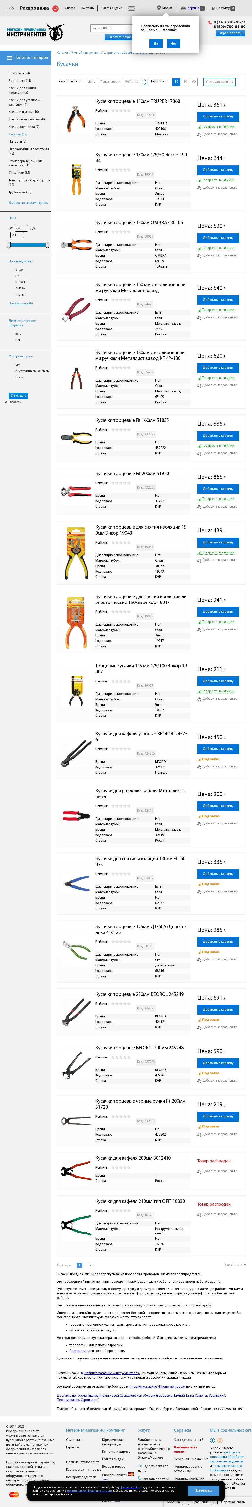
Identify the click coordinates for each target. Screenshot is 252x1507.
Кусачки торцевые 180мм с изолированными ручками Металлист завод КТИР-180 (140, 355)
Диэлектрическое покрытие (22, 323)
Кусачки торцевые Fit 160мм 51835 (132, 420)
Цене (91, 81)
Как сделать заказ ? (188, 1440)
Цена (12, 218)
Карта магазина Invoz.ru (84, 1470)
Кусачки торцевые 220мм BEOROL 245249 (139, 994)
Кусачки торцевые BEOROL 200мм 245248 (139, 1048)
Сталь (19, 377)
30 (176, 81)
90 (194, 81)
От (10, 228)
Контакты (87, 8)
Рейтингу (131, 81)
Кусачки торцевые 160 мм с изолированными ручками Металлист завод (140, 287)
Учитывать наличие (219, 81)
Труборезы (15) (20, 192)
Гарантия (73, 1447)
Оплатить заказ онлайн (126, 37)
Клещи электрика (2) (24, 127)
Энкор (19, 270)
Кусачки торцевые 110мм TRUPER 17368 (137, 101)
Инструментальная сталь (32, 371)
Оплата (70, 8)
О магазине (74, 1440)
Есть (18, 333)
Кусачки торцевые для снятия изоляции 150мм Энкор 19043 (140, 530)
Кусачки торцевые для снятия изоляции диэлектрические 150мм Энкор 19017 (141, 599)
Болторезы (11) (20, 81)
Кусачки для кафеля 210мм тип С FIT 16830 (140, 1201)
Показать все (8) (21, 303)
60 (185, 81)
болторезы (77, 1351)
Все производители (81, 1477)
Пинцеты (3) (17, 142)
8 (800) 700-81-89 (229, 27)
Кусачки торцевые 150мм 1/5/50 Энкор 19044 (141, 158)
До (32, 228)
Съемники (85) (19, 173)
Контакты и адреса (116, 1452)
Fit (17, 276)
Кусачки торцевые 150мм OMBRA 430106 (139, 222)
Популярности (110, 81)
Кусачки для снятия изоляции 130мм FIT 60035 (140, 861)
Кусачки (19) (18, 134)
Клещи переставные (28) (27, 119)
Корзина (193, 8)
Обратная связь (230, 33)
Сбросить (13, 402)
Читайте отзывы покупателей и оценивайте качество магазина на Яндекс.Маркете (154, 1449)
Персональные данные (191, 1459)
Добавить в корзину (218, 116)
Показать (18, 395)
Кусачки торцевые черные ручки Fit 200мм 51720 (141, 1104)
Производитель (21, 261)
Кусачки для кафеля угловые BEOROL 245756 (141, 737)
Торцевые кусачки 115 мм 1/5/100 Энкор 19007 (141, 669)
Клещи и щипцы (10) (24, 112)
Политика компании (189, 1478)
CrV (17, 364)
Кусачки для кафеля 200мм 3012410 (133, 1158)
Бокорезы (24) (19, 73)
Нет (17, 340)
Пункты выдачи (111, 8)
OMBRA (20, 288)
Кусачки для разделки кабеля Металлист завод (140, 794)
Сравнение (200, 1502)
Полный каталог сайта (82, 1462)
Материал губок (21, 356)
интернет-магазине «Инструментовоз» (112, 1373)
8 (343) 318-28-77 (229, 22)
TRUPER (20, 294)
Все (91, 1265)
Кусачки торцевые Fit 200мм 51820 (132, 473)
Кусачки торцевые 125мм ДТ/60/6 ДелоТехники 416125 (141, 929)
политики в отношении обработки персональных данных (227, 1457)
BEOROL (20, 282)
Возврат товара (113, 1467)
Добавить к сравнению (217, 134)
